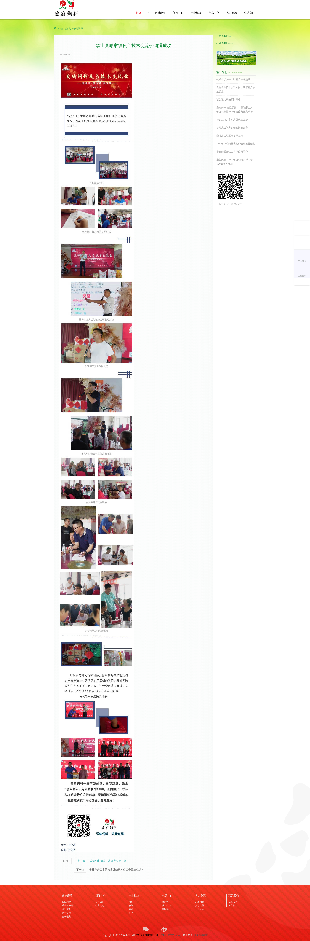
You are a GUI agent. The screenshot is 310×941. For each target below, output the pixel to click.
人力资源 (231, 12)
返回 (65, 860)
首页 (138, 12)
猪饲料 (165, 901)
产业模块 (196, 12)
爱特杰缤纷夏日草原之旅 (229, 135)
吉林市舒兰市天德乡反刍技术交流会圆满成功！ (116, 869)
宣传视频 (66, 916)
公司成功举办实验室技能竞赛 (232, 127)
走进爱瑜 (160, 12)
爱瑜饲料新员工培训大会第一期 (108, 860)
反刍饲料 (166, 905)
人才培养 (199, 905)
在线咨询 (302, 275)
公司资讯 (99, 901)
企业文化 (66, 909)
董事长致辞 (67, 905)
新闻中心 (178, 12)
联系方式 (232, 901)
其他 (131, 913)
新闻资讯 (66, 28)
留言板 (231, 905)
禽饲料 (165, 909)
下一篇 (80, 869)
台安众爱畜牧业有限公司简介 (232, 151)
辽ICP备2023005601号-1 (170, 935)
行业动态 (99, 905)
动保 (131, 905)
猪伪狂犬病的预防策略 (228, 99)
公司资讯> (78, 28)
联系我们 (249, 12)
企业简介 (66, 901)
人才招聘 (199, 901)
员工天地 (199, 909)
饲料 (131, 901)
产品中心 (214, 12)
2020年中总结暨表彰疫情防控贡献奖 (235, 143)
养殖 (131, 909)
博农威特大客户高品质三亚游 (232, 119)
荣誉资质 (66, 913)
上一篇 (81, 860)
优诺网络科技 (201, 935)
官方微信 (302, 261)
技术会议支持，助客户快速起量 (233, 79)
